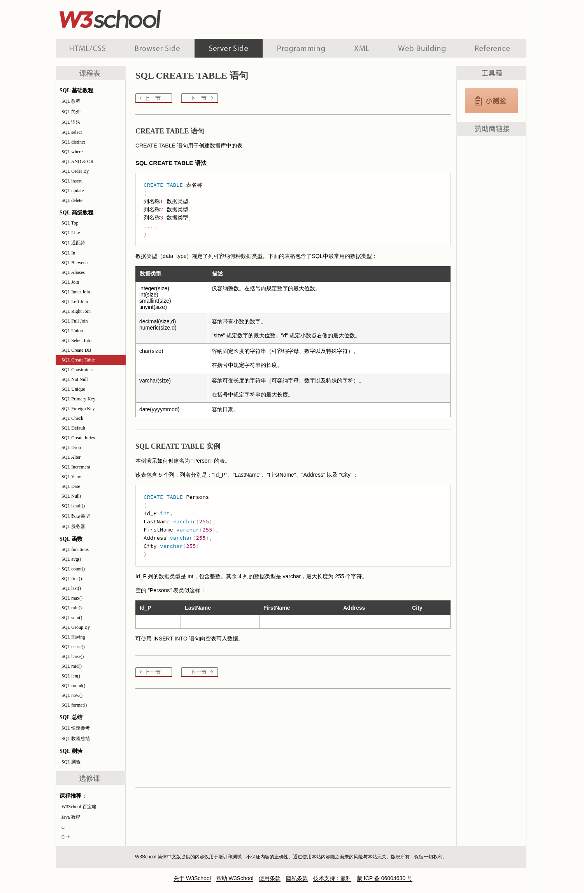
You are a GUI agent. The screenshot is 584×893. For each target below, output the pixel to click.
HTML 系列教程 (88, 48)
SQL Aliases (73, 272)
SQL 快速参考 (75, 728)
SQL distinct (73, 142)
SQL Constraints (77, 369)
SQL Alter (71, 457)
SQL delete (71, 200)
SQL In (68, 253)
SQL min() (71, 608)
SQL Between (74, 262)
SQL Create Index (78, 437)
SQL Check (72, 418)
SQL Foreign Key (78, 408)
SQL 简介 (71, 111)
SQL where (72, 151)
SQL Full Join (74, 321)
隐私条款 (297, 878)
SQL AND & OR (77, 161)
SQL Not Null (74, 379)
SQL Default (73, 428)
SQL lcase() (72, 656)
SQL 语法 (71, 122)
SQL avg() (71, 559)
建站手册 (422, 48)
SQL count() (73, 569)
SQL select (71, 132)
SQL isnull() (73, 506)
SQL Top (70, 223)
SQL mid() (71, 666)
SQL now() (71, 695)
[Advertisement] (342, 17)
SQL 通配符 (73, 243)
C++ (65, 837)
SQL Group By (75, 627)
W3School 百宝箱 (78, 806)
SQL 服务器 (73, 526)
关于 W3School (192, 878)
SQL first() (71, 578)
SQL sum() (71, 617)
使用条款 (270, 878)
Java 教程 (70, 817)
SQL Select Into (76, 340)
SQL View (71, 476)
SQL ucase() (73, 646)
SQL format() (74, 705)
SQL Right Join (76, 311)
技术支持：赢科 (332, 878)
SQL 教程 (71, 101)
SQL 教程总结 (75, 738)
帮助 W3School (235, 878)
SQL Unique (73, 389)
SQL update (72, 190)
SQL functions (75, 549)
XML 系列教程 (362, 48)
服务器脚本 (229, 48)
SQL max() (71, 598)
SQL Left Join (74, 301)
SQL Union (72, 330)
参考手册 (493, 48)
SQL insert (71, 181)
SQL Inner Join (75, 292)
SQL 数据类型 (75, 516)
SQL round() (73, 685)
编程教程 (301, 48)
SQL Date (70, 486)
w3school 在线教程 (128, 17)
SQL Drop (71, 447)
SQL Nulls (71, 496)
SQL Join (70, 282)
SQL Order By (75, 171)
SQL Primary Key (78, 399)
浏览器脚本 (157, 48)
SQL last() (71, 588)
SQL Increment (75, 467)
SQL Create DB (76, 350)
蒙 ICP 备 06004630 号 (384, 878)
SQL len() (70, 676)
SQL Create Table (78, 360)
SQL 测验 (71, 762)
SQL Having (73, 637)
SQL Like (70, 232)
